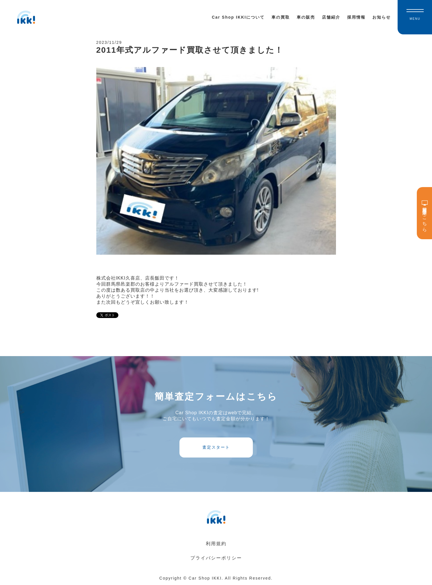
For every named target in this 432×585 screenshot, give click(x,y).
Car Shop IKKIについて (238, 17)
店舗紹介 (331, 17)
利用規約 (216, 543)
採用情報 (356, 17)
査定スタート (216, 447)
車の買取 (280, 17)
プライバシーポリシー (216, 557)
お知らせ (381, 17)
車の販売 (306, 17)
